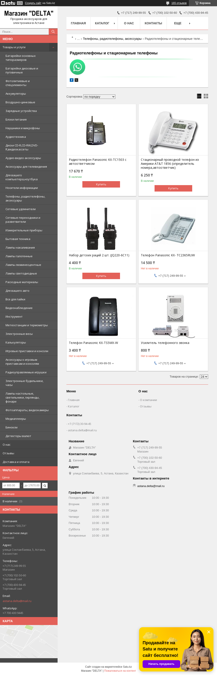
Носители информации (22, 188)
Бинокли (11, 427)
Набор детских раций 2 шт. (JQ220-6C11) (99, 255)
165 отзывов (179, 3)
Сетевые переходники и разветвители (23, 220)
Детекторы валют (18, 436)
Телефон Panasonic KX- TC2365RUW (168, 255)
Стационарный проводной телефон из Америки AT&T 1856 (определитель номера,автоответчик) (170, 164)
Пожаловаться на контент (120, 670)
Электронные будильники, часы (24, 383)
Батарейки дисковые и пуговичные (22, 70)
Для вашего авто (17, 291)
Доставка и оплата (16, 462)
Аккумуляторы (16, 94)
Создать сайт (33, 3)
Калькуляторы (16, 342)
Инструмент (14, 316)
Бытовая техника (18, 239)
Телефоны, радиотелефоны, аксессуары (25, 198)
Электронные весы (19, 334)
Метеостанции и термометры (27, 325)
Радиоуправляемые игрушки (26, 372)
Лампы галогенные (19, 256)
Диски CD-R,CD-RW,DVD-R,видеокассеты (22, 147)
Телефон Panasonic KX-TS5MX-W (93, 343)
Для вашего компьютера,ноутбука (22, 177)
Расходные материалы (22, 282)
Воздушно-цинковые (20, 102)
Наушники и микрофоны (23, 128)
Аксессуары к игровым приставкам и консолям (22, 362)
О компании (148, 400)
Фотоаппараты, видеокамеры (27, 410)
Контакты (153, 23)
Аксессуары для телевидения (26, 167)
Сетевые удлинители (21, 209)
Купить (101, 184)
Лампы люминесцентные (23, 265)
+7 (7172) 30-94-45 (79, 424)
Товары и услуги (14, 47)
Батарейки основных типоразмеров (21, 58)
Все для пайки (15, 299)
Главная (78, 23)
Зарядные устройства (21, 111)
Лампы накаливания (20, 247)
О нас (6, 445)
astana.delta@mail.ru (17, 601)
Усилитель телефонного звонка (165, 343)
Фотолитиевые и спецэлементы (18, 83)
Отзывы (8, 453)
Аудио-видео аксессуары (23, 158)
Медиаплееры (16, 419)
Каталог (102, 23)
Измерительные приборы (24, 230)
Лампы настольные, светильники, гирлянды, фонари (22, 397)
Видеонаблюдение (19, 308)
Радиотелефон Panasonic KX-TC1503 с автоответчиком (97, 162)
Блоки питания (16, 119)
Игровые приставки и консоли (27, 351)
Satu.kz (127, 666)
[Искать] (53, 31)
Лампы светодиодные (21, 273)
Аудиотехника (16, 137)
